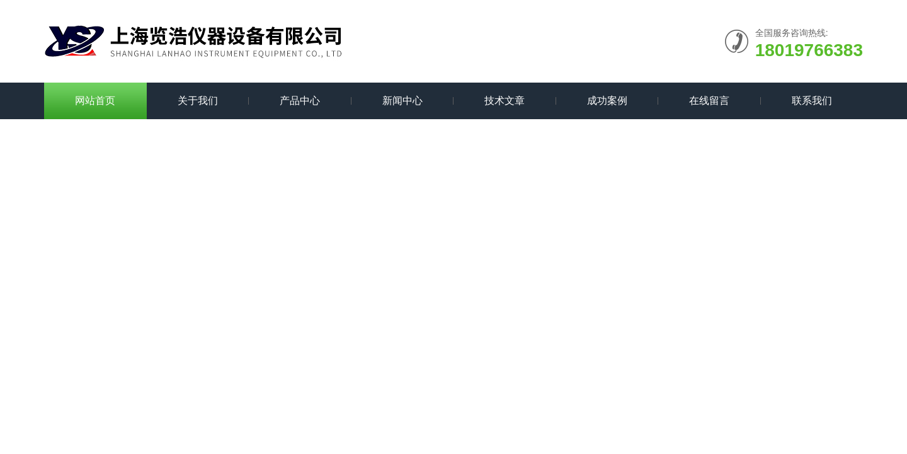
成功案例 (607, 100)
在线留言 (709, 100)
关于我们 (198, 100)
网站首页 (95, 100)
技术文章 (504, 100)
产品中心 (300, 100)
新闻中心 (402, 100)
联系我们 (812, 100)
